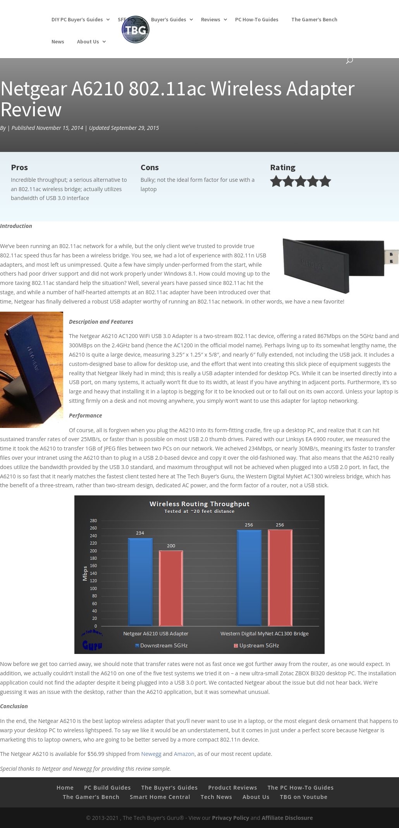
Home (65, 787)
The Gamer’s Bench (314, 19)
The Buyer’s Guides (169, 787)
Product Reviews (232, 787)
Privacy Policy (230, 817)
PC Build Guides (107, 787)
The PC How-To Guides (301, 787)
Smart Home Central (160, 796)
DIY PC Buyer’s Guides (77, 19)
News (58, 41)
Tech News (216, 796)
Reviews (210, 19)
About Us (88, 41)
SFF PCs (127, 19)
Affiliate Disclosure (287, 817)
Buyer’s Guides (168, 19)
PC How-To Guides (257, 19)
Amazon (184, 753)
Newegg (151, 753)
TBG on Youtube (304, 796)
